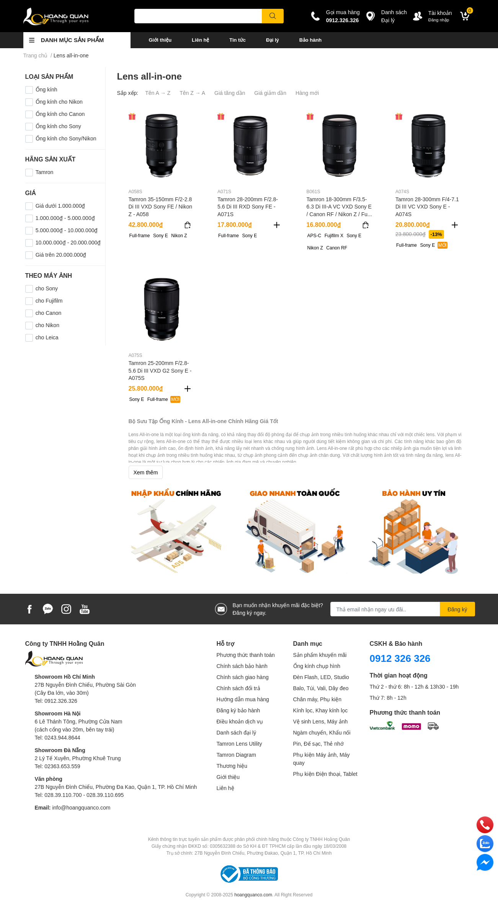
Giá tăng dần (229, 93)
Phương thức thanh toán (246, 655)
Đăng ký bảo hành (238, 710)
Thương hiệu (232, 765)
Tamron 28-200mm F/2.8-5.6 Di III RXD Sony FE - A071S (247, 206)
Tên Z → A (192, 93)
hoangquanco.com (253, 895)
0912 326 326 (400, 658)
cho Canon (49, 313)
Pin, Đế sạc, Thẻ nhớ (318, 743)
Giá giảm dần (270, 93)
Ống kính (46, 89)
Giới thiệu (160, 40)
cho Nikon (47, 325)
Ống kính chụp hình (317, 666)
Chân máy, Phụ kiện (317, 699)
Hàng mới (307, 93)
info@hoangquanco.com (81, 807)
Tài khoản (440, 13)
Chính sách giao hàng (243, 677)
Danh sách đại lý (236, 732)
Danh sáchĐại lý (394, 16)
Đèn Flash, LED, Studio (321, 677)
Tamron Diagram (236, 754)
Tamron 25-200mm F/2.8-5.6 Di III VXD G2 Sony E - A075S (160, 370)
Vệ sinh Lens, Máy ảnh (320, 721)
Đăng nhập (438, 19)
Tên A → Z (157, 93)
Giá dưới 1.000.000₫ (60, 205)
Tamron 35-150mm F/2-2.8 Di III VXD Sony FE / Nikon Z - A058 (161, 206)
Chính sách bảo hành (242, 666)
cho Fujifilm (49, 300)
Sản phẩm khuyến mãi (320, 655)
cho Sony (47, 288)
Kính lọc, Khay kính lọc (320, 710)
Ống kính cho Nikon (59, 101)
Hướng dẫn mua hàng (243, 699)
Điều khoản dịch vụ (240, 721)
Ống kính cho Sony (58, 126)
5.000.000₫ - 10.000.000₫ (67, 230)
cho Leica (47, 337)
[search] (273, 16)
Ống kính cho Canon (60, 114)
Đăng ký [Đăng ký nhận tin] (457, 609)
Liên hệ (200, 40)
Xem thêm (146, 472)
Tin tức (237, 40)
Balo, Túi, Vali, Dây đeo (321, 688)
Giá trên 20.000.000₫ (61, 254)
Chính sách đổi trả (238, 688)
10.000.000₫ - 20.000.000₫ (68, 242)
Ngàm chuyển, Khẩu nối (322, 732)
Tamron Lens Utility (239, 743)
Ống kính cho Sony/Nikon (66, 138)
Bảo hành (310, 40)
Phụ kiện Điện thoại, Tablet (325, 774)
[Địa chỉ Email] (402, 609)
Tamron (45, 172)
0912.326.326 (342, 20)
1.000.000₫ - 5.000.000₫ (65, 218)
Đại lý (272, 40)
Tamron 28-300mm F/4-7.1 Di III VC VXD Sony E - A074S (427, 206)
